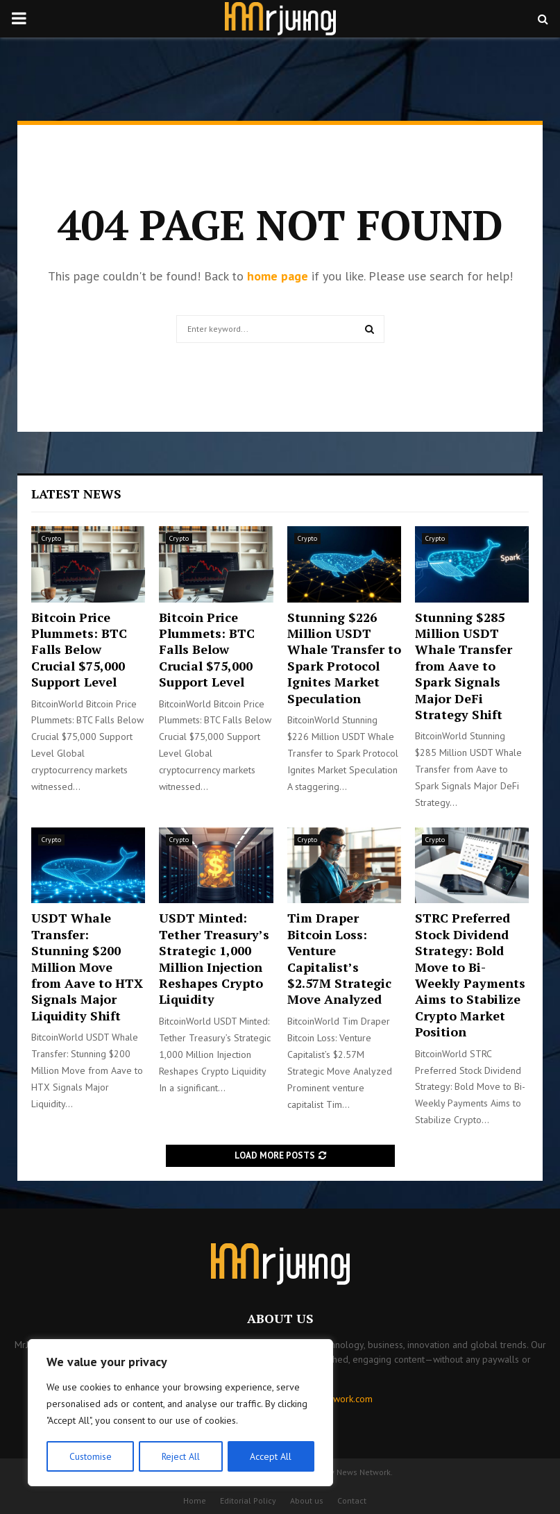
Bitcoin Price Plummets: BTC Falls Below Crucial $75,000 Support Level (79, 650)
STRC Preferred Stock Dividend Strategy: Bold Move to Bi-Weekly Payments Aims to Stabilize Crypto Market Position (470, 974)
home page (277, 276)
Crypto (51, 538)
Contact (351, 1500)
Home (194, 1500)
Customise (90, 1456)
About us (306, 1500)
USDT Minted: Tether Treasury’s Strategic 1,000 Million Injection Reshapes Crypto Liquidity (214, 958)
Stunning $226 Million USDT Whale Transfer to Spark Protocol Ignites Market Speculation (344, 658)
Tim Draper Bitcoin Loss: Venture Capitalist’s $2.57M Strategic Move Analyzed (339, 958)
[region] (180, 1413)
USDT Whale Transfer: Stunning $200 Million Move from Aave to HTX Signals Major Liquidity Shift (87, 966)
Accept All (271, 1456)
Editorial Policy (248, 1500)
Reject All (180, 1456)
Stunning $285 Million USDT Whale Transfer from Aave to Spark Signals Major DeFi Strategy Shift (463, 666)
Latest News (76, 493)
